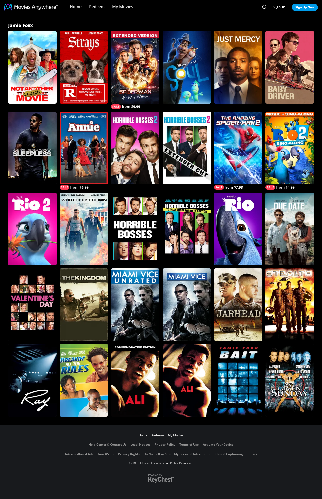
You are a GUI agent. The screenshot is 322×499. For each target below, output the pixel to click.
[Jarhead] (238, 304)
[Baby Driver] (289, 67)
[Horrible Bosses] (135, 229)
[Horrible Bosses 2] (135, 148)
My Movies (122, 6)
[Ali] (135, 380)
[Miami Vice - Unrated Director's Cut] (135, 304)
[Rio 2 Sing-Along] (289, 151)
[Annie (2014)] (84, 151)
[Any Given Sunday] (289, 380)
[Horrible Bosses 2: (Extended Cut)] (187, 148)
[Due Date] (289, 229)
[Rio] (238, 229)
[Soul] (187, 67)
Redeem (97, 6)
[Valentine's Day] (32, 304)
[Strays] (84, 67)
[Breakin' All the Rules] (84, 380)
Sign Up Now (304, 7)
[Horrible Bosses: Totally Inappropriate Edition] (187, 229)
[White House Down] (84, 229)
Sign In (279, 7)
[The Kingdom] (84, 304)
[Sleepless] (32, 148)
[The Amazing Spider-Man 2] (238, 151)
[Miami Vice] (187, 304)
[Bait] (238, 380)
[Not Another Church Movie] (32, 67)
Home (76, 6)
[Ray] (32, 380)
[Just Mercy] (238, 67)
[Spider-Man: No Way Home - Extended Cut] (135, 70)
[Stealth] (289, 304)
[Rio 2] (32, 229)
